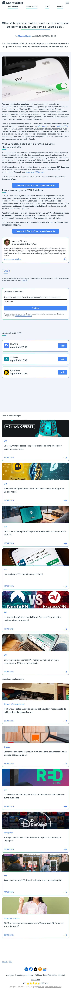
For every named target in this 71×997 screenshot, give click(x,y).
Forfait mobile (31, 7)
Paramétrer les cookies (53, 987)
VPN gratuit (42, 126)
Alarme (60, 7)
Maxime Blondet (24, 36)
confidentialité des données (23, 316)
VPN (47, 7)
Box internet (13, 7)
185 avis (44, 983)
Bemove (41, 987)
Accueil (4, 962)
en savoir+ (24, 280)
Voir (62, 346)
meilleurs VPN (62, 126)
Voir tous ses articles (12, 259)
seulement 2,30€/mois (35, 172)
